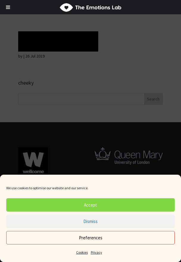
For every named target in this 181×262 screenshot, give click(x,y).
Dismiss (90, 221)
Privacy (96, 252)
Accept (90, 205)
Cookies (82, 252)
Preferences (90, 238)
